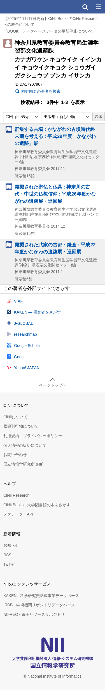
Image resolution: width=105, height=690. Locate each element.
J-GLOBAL (23, 323)
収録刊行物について (21, 426)
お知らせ (11, 545)
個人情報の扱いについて (24, 445)
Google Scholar (27, 345)
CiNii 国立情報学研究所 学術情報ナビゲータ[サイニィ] (24, 6)
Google (20, 357)
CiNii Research (16, 495)
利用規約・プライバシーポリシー (32, 435)
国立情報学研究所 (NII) (23, 464)
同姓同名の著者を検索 (40, 91)
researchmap (25, 334)
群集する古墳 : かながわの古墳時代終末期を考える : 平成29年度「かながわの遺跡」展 (55, 136)
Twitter (9, 564)
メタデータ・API (18, 514)
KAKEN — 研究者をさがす (37, 312)
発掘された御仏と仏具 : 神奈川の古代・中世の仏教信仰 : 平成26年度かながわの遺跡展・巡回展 (55, 194)
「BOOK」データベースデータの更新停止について (48, 31)
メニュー (98, 7)
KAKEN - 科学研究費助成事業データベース (41, 595)
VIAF (18, 301)
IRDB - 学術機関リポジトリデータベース (39, 605)
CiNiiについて (15, 417)
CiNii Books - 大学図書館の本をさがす (36, 505)
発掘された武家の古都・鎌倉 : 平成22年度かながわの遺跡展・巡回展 (55, 248)
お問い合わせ (15, 454)
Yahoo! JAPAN (26, 368)
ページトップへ (52, 385)
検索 (85, 7)
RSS (7, 555)
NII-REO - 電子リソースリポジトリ (34, 614)
